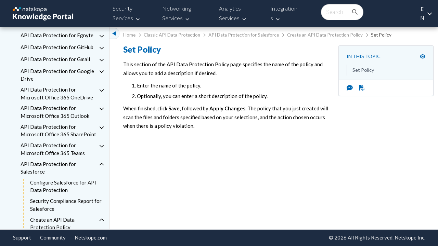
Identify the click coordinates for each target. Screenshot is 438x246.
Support (22, 237)
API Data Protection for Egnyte (57, 35)
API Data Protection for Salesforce (48, 168)
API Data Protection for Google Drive (57, 75)
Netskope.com (91, 237)
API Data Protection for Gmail (55, 59)
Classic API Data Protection (172, 35)
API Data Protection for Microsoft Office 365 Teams (53, 149)
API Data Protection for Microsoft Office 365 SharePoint (58, 131)
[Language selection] (426, 13)
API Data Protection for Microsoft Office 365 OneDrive (57, 93)
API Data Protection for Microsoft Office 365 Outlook (55, 112)
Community (53, 237)
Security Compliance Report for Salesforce (66, 205)
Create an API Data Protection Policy (52, 224)
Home (129, 35)
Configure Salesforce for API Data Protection (63, 186)
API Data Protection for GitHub (57, 47)
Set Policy (363, 70)
